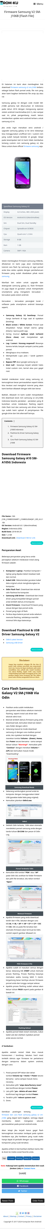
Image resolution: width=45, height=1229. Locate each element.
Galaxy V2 (27, 1159)
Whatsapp (22, 1182)
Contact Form (29, 1169)
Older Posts (38, 1201)
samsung (6, 279)
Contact (21, 1217)
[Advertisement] (22, 56)
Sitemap (13, 1217)
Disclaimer (37, 1217)
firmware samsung (35, 146)
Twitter (22, 1192)
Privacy (29, 1217)
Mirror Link (31, 541)
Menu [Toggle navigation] (38, 4)
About (5, 1217)
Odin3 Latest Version (15, 642)
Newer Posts (7, 1201)
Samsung (36, 1159)
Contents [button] (9, 424)
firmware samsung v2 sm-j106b (26, 87)
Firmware (11, 1159)
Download (21, 541)
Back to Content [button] (37, 546)
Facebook (22, 1187)
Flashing (19, 1159)
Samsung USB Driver (15, 645)
